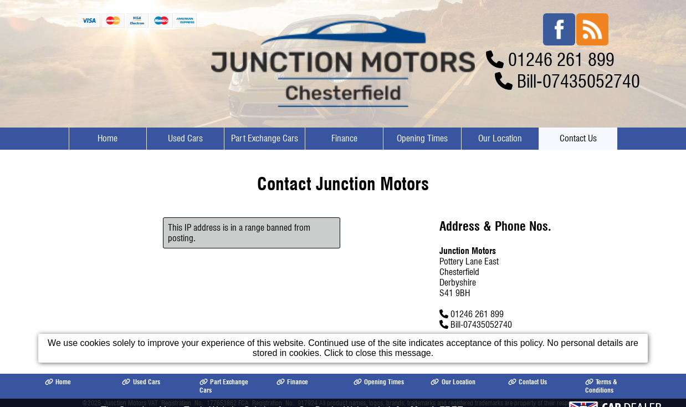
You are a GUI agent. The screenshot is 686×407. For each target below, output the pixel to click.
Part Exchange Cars (264, 138)
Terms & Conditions (601, 386)
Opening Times (422, 138)
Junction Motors (125, 403)
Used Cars (185, 138)
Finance (344, 138)
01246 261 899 (561, 59)
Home (107, 138)
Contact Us (578, 138)
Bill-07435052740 (578, 81)
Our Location (500, 138)
